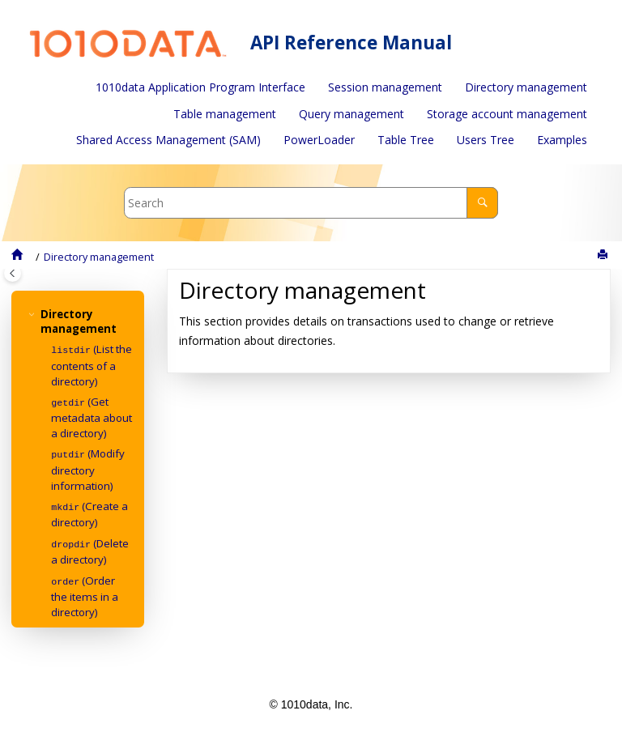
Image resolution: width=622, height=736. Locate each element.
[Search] (482, 203)
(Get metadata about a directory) (91, 416)
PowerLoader (319, 139)
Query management (351, 113)
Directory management (526, 87)
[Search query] (311, 203)
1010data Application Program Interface (200, 87)
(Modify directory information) (88, 467)
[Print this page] (604, 255)
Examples (562, 139)
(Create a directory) (89, 511)
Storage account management (507, 113)
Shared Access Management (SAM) (168, 139)
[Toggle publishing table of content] (12, 273)
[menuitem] (200, 87)
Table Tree (405, 139)
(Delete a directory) (90, 548)
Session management (385, 87)
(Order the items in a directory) (84, 592)
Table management (224, 113)
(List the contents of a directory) (91, 364)
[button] (34, 314)
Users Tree (485, 139)
